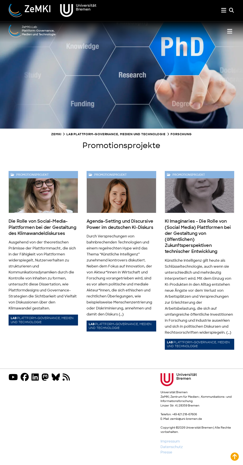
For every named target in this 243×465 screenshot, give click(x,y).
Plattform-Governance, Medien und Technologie (42, 320)
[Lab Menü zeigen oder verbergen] (229, 31)
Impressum (170, 441)
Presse (166, 452)
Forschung (181, 134)
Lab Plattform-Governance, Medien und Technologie (115, 134)
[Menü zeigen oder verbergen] (223, 10)
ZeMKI (56, 134)
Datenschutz (171, 447)
